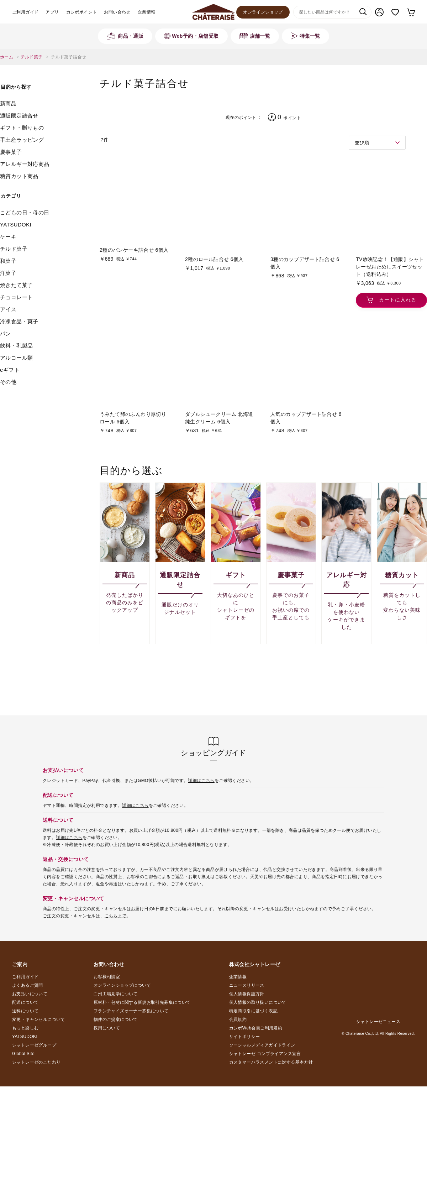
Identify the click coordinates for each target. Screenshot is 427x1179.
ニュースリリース (246, 985)
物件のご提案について (116, 1019)
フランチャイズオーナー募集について (131, 1010)
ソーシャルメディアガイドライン (262, 1045)
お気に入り (395, 12)
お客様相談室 (107, 976)
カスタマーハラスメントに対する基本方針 (271, 1062)
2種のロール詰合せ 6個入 (214, 259)
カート (410, 12)
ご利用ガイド (25, 12)
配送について (25, 1002)
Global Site (23, 1053)
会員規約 (238, 1019)
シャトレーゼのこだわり (36, 1062)
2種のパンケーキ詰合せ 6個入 (134, 250)
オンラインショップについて (122, 985)
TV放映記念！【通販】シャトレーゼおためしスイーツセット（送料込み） (390, 266)
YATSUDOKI (24, 1036)
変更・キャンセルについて (38, 1019)
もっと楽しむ (25, 1028)
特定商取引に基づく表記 (253, 1010)
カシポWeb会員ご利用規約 (256, 1028)
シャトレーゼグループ (34, 1045)
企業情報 (146, 12)
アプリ (52, 12)
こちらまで (116, 915)
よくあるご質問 (27, 985)
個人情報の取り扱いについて (257, 1002)
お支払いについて (29, 993)
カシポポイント (81, 12)
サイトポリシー (244, 1036)
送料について (25, 1010)
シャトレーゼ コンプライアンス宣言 (265, 1053)
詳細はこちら (201, 780)
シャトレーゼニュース (378, 1021)
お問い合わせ (117, 12)
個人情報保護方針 (246, 993)
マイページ (379, 12)
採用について (107, 1028)
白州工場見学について (116, 993)
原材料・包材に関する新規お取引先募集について (142, 1002)
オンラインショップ (263, 12)
